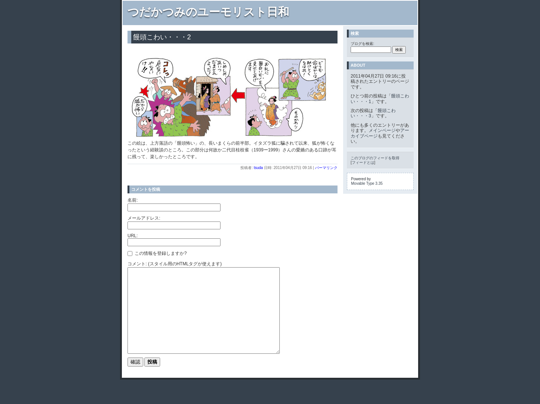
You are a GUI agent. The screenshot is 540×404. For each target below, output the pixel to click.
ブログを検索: (362, 44)
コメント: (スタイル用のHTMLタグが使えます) (175, 263)
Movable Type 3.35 (366, 183)
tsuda (258, 168)
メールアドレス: (144, 218)
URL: (133, 235)
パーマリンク (326, 168)
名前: (133, 200)
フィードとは (363, 162)
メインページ (382, 130)
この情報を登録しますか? (157, 253)
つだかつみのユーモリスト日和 (208, 12)
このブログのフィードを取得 (375, 158)
